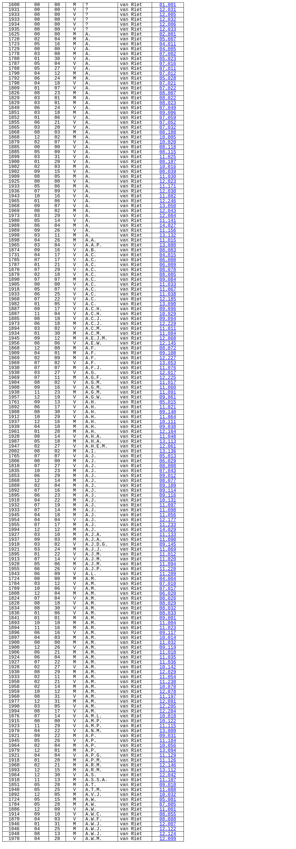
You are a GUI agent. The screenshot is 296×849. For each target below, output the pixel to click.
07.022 (168, 88)
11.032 (168, 642)
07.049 (168, 108)
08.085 (168, 274)
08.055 (168, 814)
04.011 (168, 44)
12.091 (168, 701)
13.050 (168, 206)
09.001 (168, 618)
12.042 (168, 775)
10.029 (168, 314)
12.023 (168, 181)
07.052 (168, 122)
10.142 (168, 667)
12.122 (168, 829)
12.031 (168, 9)
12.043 (168, 211)
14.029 (168, 529)
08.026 (168, 598)
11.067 (168, 289)
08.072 (168, 348)
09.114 (168, 490)
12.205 (168, 706)
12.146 (168, 765)
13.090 (168, 304)
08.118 (168, 147)
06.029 (168, 461)
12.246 (168, 201)
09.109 (168, 485)
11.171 (168, 186)
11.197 (168, 696)
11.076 (168, 368)
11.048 (168, 436)
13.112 (168, 770)
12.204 (168, 711)
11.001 (168, 809)
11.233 (168, 525)
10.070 (168, 686)
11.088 (168, 789)
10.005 (168, 137)
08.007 (168, 93)
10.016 (168, 166)
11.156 (168, 230)
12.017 (168, 372)
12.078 (168, 691)
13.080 (168, 245)
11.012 (168, 554)
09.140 (168, 412)
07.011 (168, 68)
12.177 (168, 520)
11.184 (168, 740)
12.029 (168, 672)
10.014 (168, 637)
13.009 (168, 731)
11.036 (168, 662)
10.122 (168, 721)
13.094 (168, 750)
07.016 (168, 63)
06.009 (168, 265)
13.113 (168, 441)
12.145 (168, 343)
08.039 (168, 171)
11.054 (168, 677)
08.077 (168, 480)
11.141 (168, 220)
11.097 (168, 505)
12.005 (168, 14)
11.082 (168, 196)
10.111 (168, 421)
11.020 (168, 559)
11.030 (168, 176)
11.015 (168, 240)
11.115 (168, 726)
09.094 (168, 318)
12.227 (168, 358)
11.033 (168, 284)
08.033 (168, 613)
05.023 (168, 58)
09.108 (168, 353)
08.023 (168, 103)
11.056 (168, 515)
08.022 (168, 98)
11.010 (168, 652)
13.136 (168, 451)
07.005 (168, 804)
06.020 (168, 593)
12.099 (168, 838)
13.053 (168, 363)
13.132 (168, 235)
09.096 (168, 309)
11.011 (168, 328)
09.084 (168, 279)
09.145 (168, 544)
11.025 (168, 157)
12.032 (168, 19)
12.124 (168, 834)
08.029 (168, 603)
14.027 (168, 225)
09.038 (168, 426)
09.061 (168, 397)
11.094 (168, 564)
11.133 (168, 534)
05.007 (168, 39)
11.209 (168, 574)
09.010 (168, 785)
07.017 (168, 588)
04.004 (168, 578)
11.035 (168, 657)
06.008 (168, 260)
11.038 (168, 294)
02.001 (168, 34)
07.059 (168, 117)
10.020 (168, 142)
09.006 (168, 112)
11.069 (168, 549)
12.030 (168, 191)
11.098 (168, 510)
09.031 (168, 735)
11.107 (168, 780)
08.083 (168, 250)
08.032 (168, 608)
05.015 (168, 402)
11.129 (168, 755)
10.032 (168, 794)
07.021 (168, 83)
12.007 (168, 824)
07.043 (168, 471)
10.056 (168, 745)
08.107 (168, 161)
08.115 (168, 152)
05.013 (168, 456)
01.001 (168, 5)
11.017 (168, 382)
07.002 (168, 54)
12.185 (168, 299)
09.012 (168, 475)
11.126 (168, 760)
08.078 (168, 269)
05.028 (168, 78)
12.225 (168, 377)
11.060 (168, 387)
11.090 (168, 539)
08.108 (168, 132)
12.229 (168, 323)
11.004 (168, 623)
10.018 (168, 716)
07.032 (168, 127)
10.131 (168, 500)
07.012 (168, 73)
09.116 (168, 495)
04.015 (168, 255)
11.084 (168, 333)
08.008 (168, 466)
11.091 (168, 392)
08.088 (168, 819)
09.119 (168, 647)
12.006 (168, 24)
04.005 (168, 49)
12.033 (168, 29)
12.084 (168, 215)
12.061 (168, 446)
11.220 (168, 569)
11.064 (168, 417)
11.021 (168, 407)
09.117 (168, 632)
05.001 (168, 799)
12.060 (168, 338)
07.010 (168, 583)
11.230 (168, 682)
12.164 (168, 431)
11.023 (168, 628)
